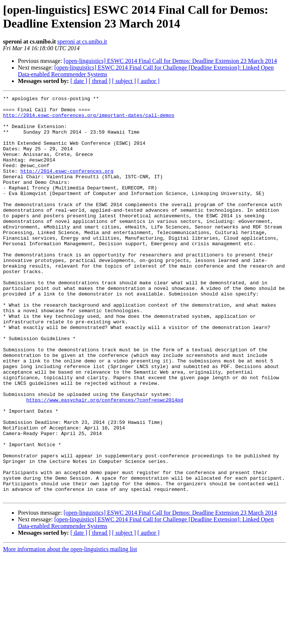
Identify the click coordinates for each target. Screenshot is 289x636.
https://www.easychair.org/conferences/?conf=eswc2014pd (104, 461)
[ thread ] (100, 81)
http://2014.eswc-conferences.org (67, 186)
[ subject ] (124, 81)
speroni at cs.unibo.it (82, 41)
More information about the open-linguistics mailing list (70, 629)
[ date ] (78, 81)
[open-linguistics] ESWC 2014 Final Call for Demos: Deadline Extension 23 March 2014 (170, 61)
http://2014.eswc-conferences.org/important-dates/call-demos (88, 119)
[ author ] (148, 81)
